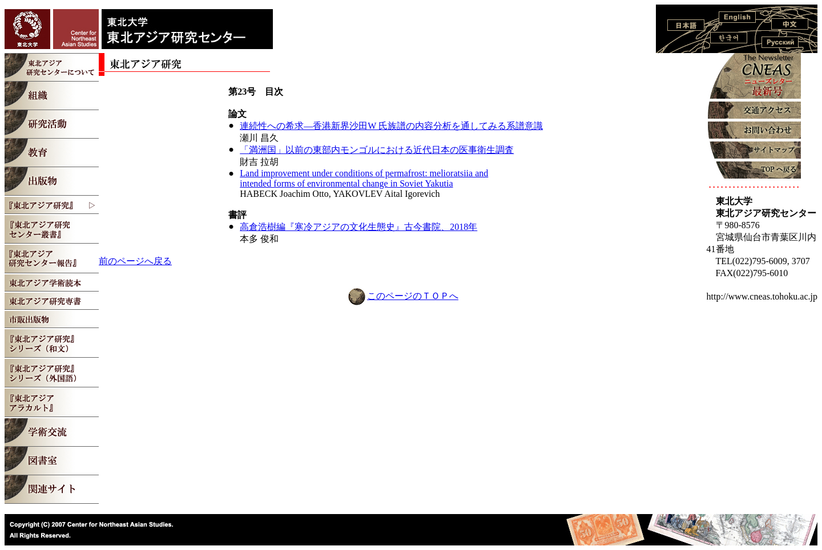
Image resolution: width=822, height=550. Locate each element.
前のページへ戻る (135, 261)
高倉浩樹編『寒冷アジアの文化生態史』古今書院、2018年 (358, 227)
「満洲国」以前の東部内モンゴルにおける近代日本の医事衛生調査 (377, 150)
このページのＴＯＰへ (412, 296)
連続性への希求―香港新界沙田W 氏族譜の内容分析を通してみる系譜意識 (391, 126)
